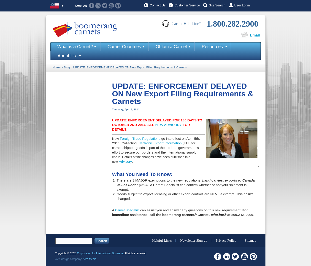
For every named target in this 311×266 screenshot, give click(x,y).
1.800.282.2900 (232, 23)
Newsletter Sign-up (193, 240)
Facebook (92, 5)
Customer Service (187, 5)
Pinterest (118, 5)
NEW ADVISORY (168, 125)
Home (57, 67)
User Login (242, 5)
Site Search (217, 5)
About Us (67, 55)
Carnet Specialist (127, 210)
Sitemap (250, 240)
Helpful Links (162, 240)
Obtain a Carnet (171, 46)
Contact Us (157, 5)
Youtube (111, 5)
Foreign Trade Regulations (140, 138)
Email (255, 35)
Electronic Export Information (160, 143)
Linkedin (98, 5)
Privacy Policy (226, 240)
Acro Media (90, 259)
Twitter (105, 5)
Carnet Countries (124, 46)
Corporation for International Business (100, 253)
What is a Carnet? (75, 46)
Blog (67, 67)
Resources (212, 46)
